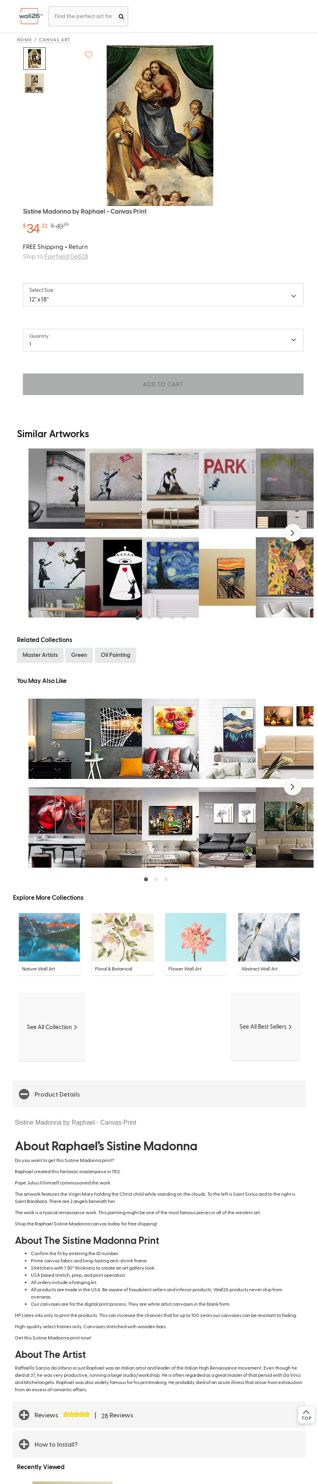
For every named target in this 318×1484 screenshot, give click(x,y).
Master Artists (40, 654)
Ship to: (55, 256)
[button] (293, 533)
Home (24, 39)
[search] (121, 16)
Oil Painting (115, 654)
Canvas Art (55, 39)
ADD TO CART (163, 384)
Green (79, 654)
